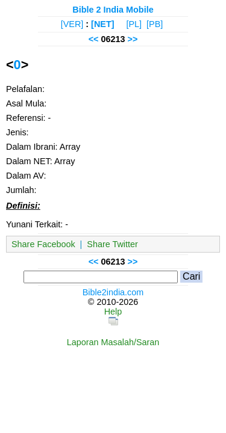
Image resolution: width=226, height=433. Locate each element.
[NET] (102, 24)
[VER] (72, 24)
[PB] (154, 24)
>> (133, 39)
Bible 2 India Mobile (112, 9)
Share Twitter (112, 244)
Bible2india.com (113, 292)
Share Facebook (43, 244)
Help (113, 311)
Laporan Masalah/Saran (113, 342)
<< (94, 39)
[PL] (134, 24)
